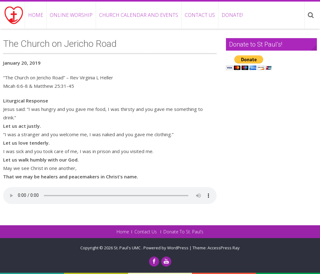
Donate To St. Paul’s (183, 231)
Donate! (232, 15)
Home (35, 15)
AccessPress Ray (224, 248)
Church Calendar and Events (138, 15)
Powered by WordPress (165, 248)
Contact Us (200, 15)
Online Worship (71, 15)
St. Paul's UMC (128, 248)
